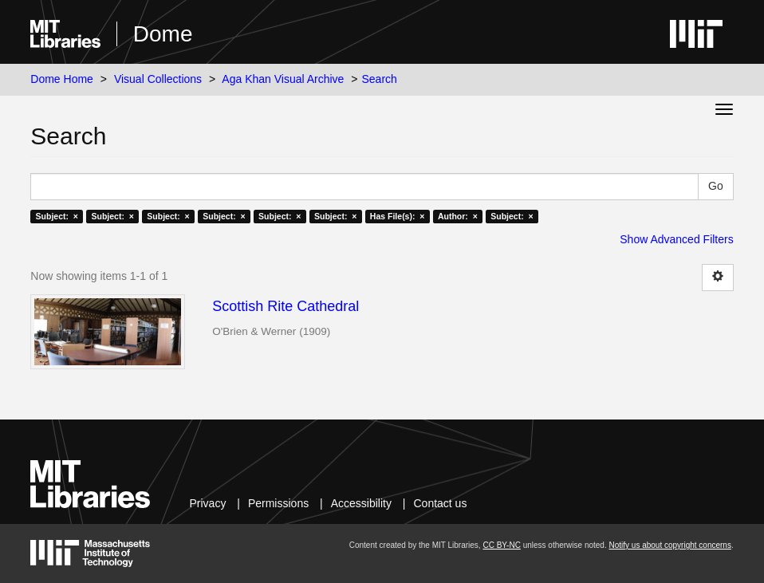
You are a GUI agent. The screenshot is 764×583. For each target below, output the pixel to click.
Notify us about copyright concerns (669, 545)
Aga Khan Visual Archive (283, 79)
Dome (163, 34)
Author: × (458, 216)
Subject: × (57, 216)
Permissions (278, 503)
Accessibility (361, 503)
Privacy (207, 503)
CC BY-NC (501, 545)
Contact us (440, 503)
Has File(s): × (397, 216)
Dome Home (61, 79)
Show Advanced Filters (676, 239)
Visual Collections (158, 79)
